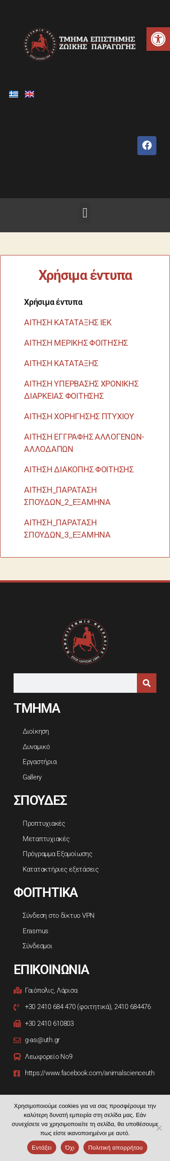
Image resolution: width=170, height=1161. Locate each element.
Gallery (32, 777)
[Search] (146, 683)
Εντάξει (42, 1147)
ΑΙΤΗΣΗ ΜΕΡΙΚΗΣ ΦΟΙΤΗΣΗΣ (76, 343)
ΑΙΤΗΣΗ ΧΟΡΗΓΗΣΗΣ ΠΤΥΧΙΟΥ (79, 416)
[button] (158, 39)
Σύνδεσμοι (38, 946)
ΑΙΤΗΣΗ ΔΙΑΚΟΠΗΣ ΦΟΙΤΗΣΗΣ (79, 469)
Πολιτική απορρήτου (115, 1147)
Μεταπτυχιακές (46, 839)
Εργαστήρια (39, 762)
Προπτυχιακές (44, 823)
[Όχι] (158, 1127)
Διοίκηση (36, 731)
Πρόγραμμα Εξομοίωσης (57, 854)
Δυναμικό (36, 747)
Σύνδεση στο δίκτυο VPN (59, 915)
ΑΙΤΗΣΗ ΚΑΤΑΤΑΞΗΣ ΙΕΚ (68, 322)
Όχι (70, 1147)
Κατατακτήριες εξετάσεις (61, 869)
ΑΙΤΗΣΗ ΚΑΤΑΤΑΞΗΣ (61, 363)
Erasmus (36, 931)
